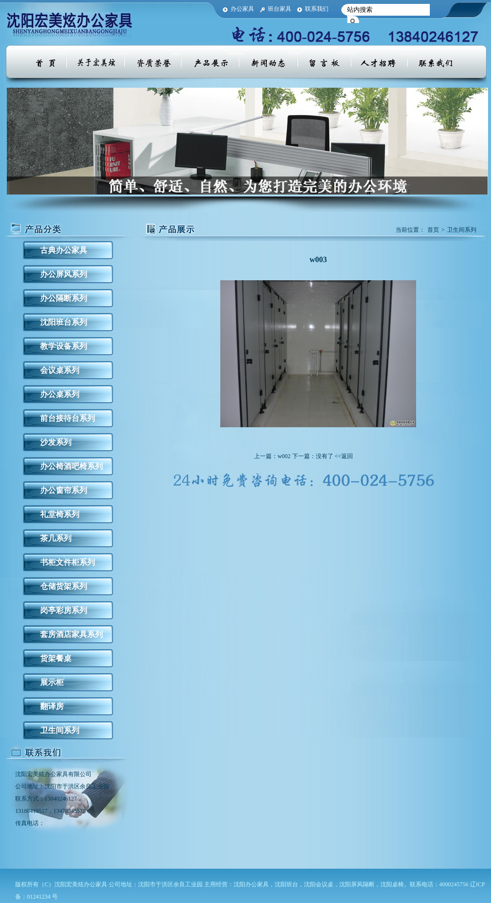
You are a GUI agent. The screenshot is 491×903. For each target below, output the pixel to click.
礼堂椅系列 (59, 514)
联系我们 (316, 8)
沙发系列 (55, 442)
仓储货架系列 (63, 586)
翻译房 (52, 706)
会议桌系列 (59, 370)
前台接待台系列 (67, 418)
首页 (433, 229)
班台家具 (279, 8)
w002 (284, 456)
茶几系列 (55, 538)
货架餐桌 (55, 658)
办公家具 (242, 8)
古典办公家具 (63, 250)
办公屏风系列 (63, 274)
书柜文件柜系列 (67, 562)
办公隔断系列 (63, 298)
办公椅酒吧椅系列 (71, 466)
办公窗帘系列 (63, 490)
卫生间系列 (59, 730)
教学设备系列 (63, 346)
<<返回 (344, 456)
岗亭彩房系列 (63, 610)
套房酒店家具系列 (71, 634)
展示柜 (52, 682)
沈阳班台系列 (63, 322)
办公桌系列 (59, 394)
